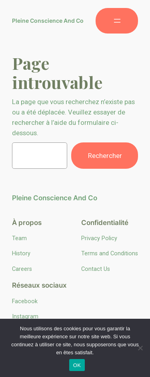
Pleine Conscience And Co (48, 20)
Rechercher (105, 156)
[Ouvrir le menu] (117, 21)
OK (77, 365)
